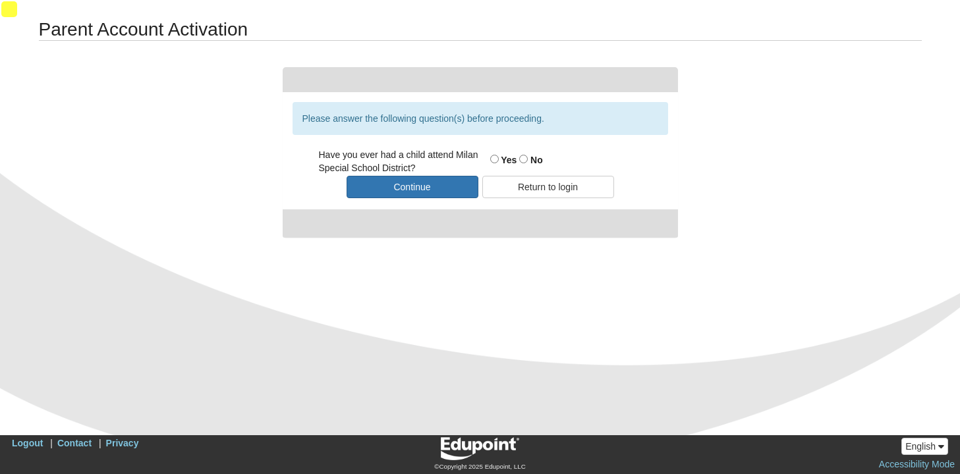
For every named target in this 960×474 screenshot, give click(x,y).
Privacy (122, 443)
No (531, 160)
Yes (503, 160)
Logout (27, 443)
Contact (74, 443)
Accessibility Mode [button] (917, 464)
